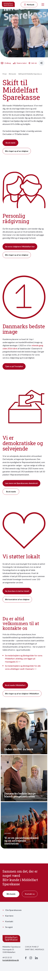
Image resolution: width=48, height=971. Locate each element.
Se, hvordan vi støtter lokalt (17, 591)
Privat (5, 74)
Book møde (10, 143)
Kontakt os (30, 894)
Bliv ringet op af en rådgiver (16, 151)
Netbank (29, 4)
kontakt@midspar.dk (11, 960)
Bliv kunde (12, 74)
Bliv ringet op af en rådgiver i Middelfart (22, 693)
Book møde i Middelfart (15, 685)
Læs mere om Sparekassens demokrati (21, 483)
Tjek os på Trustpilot (14, 366)
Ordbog (6, 63)
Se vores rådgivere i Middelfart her (20, 246)
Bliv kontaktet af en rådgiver (17, 599)
